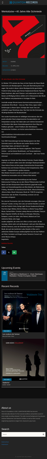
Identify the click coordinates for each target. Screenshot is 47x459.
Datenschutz (5, 442)
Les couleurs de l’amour (11, 334)
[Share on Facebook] (4, 252)
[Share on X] (9, 252)
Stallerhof (6, 383)
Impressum (5, 444)
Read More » (7, 331)
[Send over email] (14, 252)
